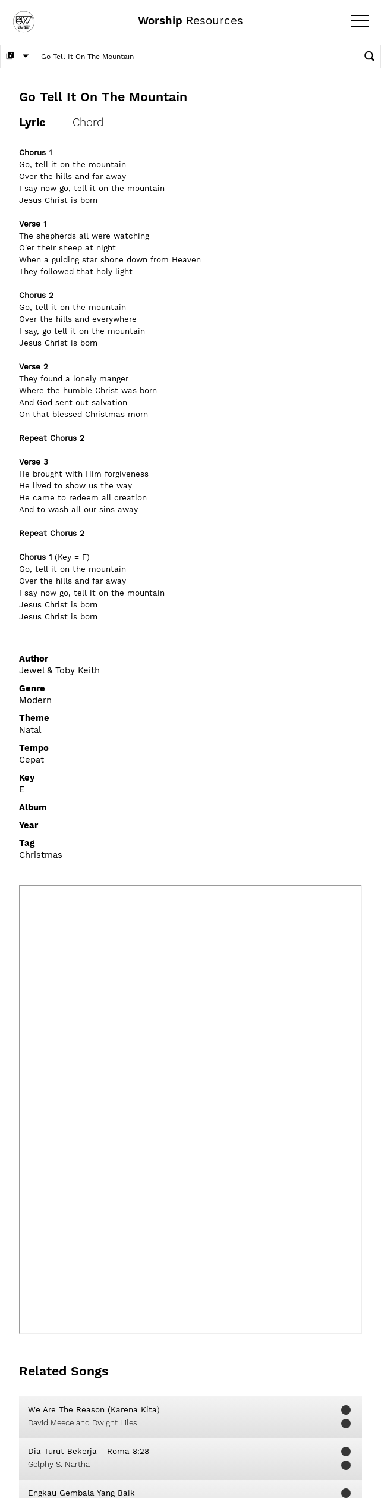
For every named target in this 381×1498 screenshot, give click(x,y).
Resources (190, 20)
